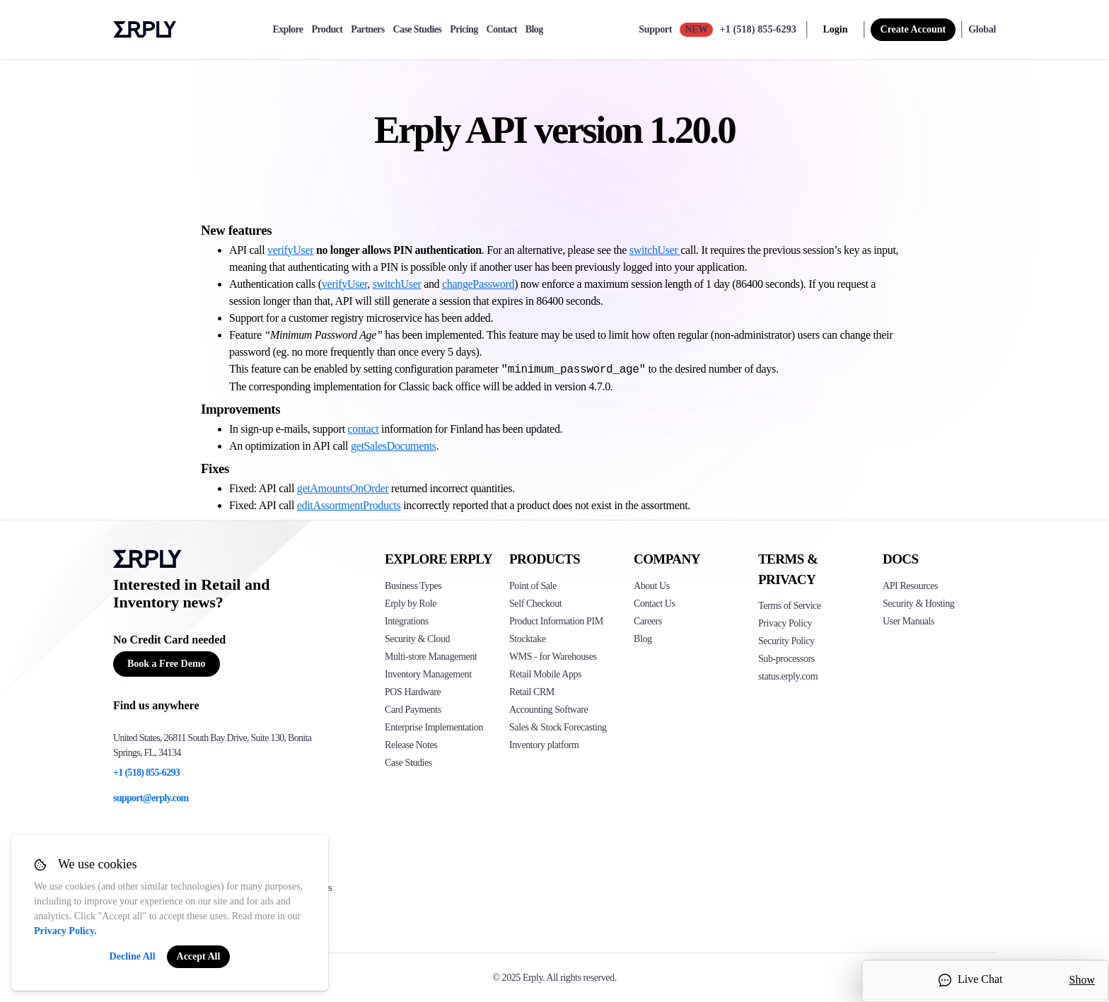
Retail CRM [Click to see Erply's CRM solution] (531, 692)
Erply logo (145, 29)
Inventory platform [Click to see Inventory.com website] (544, 745)
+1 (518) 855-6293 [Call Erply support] (758, 29)
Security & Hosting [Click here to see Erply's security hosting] (918, 603)
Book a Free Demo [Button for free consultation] (166, 663)
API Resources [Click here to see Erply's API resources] (910, 586)
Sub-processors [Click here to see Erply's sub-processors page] (786, 658)
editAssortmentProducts (349, 505)
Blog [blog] (534, 30)
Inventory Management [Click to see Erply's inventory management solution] (428, 674)
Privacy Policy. (65, 931)
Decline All (133, 956)
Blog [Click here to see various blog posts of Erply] (643, 639)
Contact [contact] (502, 30)
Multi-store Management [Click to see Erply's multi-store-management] (431, 656)
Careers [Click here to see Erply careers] (648, 621)
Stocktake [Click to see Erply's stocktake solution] (527, 639)
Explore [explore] (287, 30)
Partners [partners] (367, 30)
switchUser (654, 250)
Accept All (199, 956)
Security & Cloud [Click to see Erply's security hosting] (417, 639)
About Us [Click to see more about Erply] (652, 586)
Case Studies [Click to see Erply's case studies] (408, 762)
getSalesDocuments (393, 446)
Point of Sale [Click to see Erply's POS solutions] (533, 586)
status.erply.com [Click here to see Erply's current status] (788, 676)
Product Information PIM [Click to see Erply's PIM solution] (556, 621)
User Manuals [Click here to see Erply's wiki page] (908, 621)
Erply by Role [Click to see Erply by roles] (410, 603)
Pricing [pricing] (463, 30)
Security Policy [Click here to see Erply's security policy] (786, 641)
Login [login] (835, 29)
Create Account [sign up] (913, 29)
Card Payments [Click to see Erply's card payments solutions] (413, 709)
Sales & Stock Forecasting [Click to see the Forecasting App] (558, 727)
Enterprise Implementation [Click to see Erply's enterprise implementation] (434, 727)
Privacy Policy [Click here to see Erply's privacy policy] (785, 623)
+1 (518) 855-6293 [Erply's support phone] (146, 772)
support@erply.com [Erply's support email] (151, 798)
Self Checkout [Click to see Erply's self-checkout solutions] (535, 603)
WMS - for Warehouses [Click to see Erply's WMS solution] (553, 656)
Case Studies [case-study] (417, 30)
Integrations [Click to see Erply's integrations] (407, 621)
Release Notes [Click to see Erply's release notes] (411, 745)
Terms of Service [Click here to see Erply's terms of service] (789, 605)
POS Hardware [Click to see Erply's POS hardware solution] (413, 692)
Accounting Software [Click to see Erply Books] (548, 709)
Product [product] (326, 30)
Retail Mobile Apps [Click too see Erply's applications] (545, 674)
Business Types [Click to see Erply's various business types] (413, 586)
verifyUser (290, 250)
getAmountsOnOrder (343, 488)
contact (362, 429)
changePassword (478, 284)
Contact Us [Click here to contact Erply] (654, 603)
